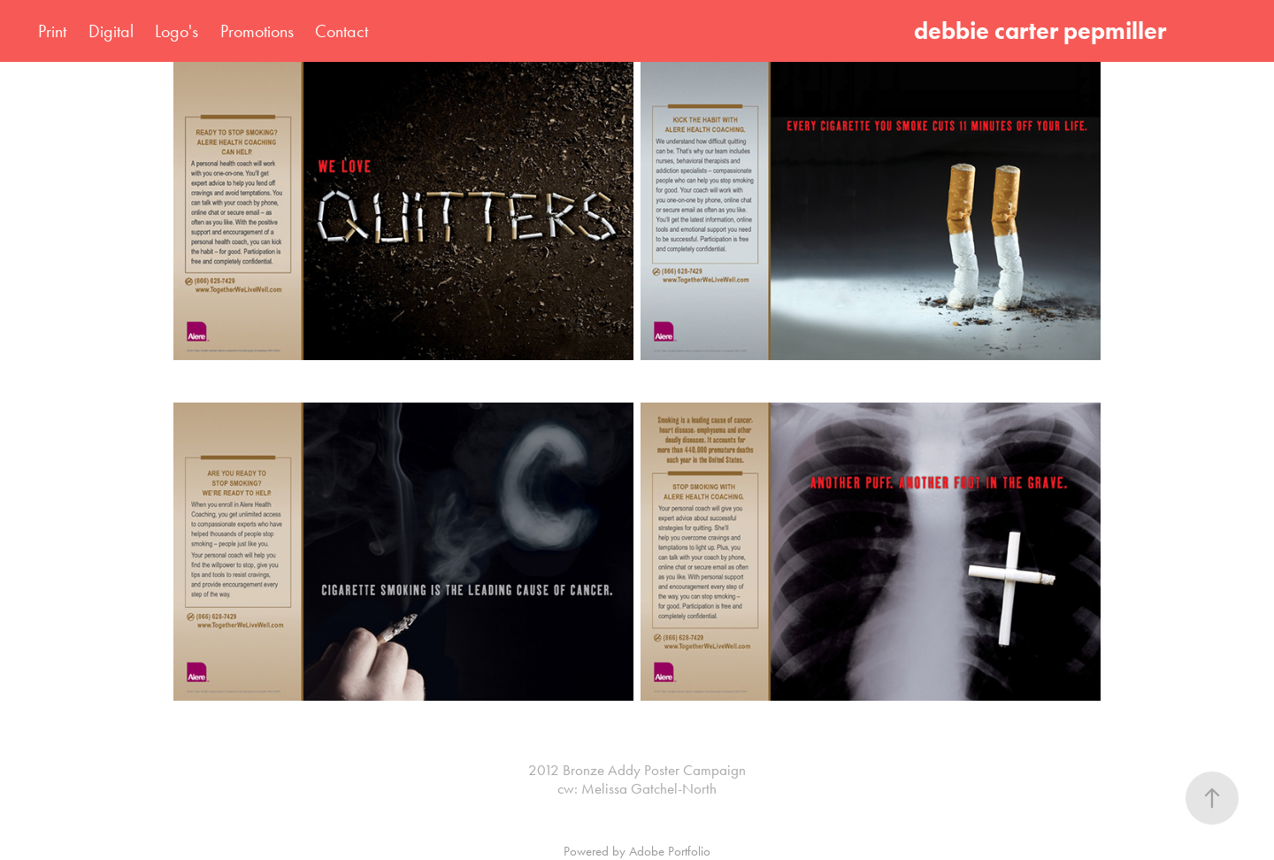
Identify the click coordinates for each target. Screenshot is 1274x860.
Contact (341, 31)
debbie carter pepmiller (1045, 30)
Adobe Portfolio (669, 851)
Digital (111, 31)
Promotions (257, 31)
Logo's (176, 31)
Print (52, 31)
